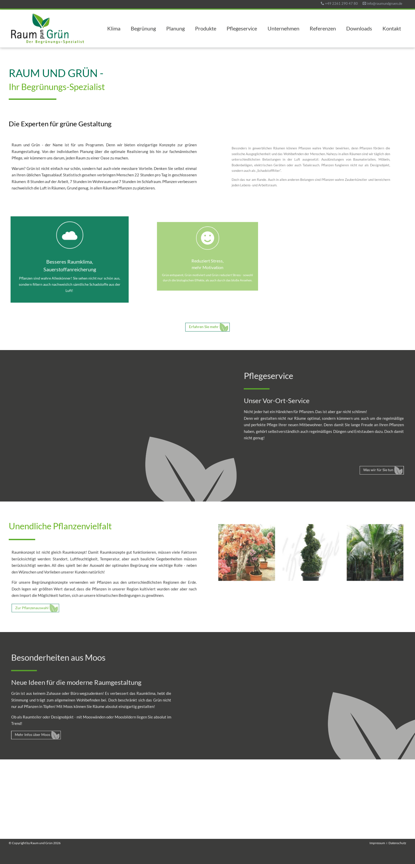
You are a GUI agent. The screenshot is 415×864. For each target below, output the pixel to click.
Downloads (359, 28)
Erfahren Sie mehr (204, 327)
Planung (175, 28)
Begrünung (143, 28)
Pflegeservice (242, 28)
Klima (113, 28)
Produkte (205, 28)
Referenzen (323, 28)
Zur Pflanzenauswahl (44, 603)
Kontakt (391, 28)
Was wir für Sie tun (369, 462)
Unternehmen (283, 28)
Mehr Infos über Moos (42, 728)
